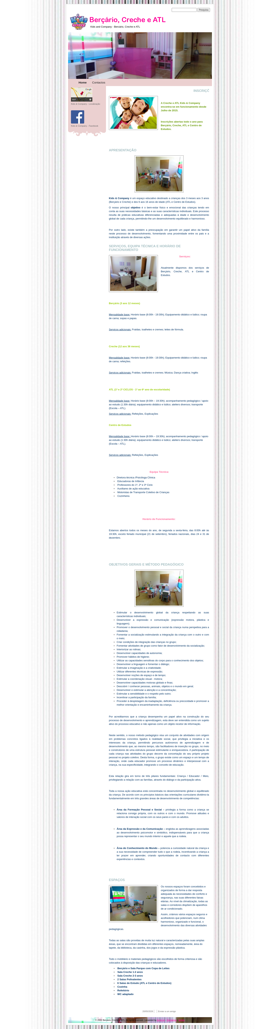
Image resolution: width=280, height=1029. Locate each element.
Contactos (98, 82)
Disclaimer (172, 1020)
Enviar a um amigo (167, 1011)
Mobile (181, 1020)
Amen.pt (161, 1020)
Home (83, 82)
